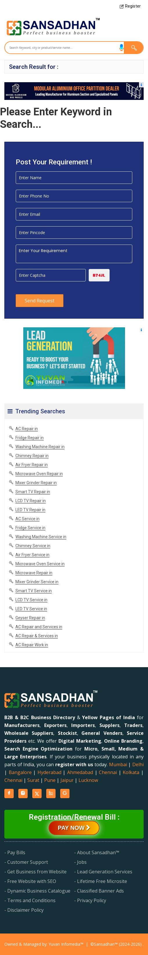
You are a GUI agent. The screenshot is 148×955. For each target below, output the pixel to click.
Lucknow (88, 780)
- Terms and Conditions (30, 900)
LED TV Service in (31, 608)
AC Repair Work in (31, 644)
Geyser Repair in (30, 617)
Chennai (108, 772)
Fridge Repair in (29, 437)
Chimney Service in (32, 545)
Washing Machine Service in (40, 536)
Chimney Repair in (32, 455)
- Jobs (80, 862)
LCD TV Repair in (30, 500)
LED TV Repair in (30, 509)
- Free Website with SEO (30, 881)
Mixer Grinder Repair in (36, 482)
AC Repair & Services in (36, 635)
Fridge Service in (30, 527)
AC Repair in (26, 428)
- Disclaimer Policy (24, 910)
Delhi (138, 764)
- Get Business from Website (35, 871)
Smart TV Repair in (32, 491)
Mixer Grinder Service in (36, 581)
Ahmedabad (80, 772)
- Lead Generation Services (103, 871)
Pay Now (74, 828)
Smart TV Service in (33, 590)
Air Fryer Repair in (31, 464)
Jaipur (67, 780)
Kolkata (131, 772)
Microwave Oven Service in (40, 563)
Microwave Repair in (33, 572)
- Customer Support (26, 862)
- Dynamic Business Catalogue (37, 891)
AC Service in (27, 518)
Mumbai (118, 764)
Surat (33, 780)
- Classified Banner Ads (99, 891)
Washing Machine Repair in (40, 446)
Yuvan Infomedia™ (66, 944)
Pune (50, 780)
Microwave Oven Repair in (39, 473)
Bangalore (20, 772)
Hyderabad (49, 772)
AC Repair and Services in (38, 626)
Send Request (39, 300)
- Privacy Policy (90, 900)
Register (130, 6)
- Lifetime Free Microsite (100, 881)
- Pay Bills (14, 852)
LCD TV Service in (31, 599)
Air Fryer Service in (32, 554)
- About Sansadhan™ (96, 852)
